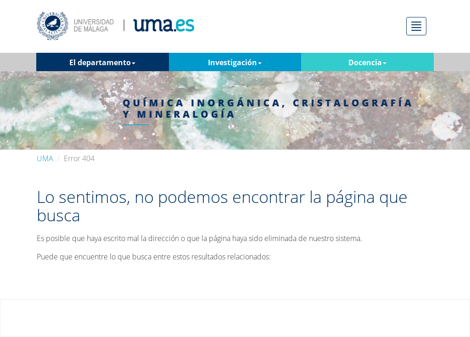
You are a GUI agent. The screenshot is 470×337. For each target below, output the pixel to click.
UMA (45, 158)
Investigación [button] (235, 62)
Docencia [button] (367, 62)
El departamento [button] (102, 62)
